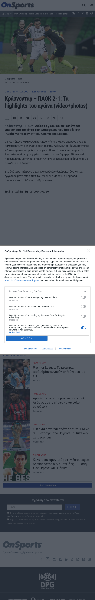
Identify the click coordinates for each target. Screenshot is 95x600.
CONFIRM (26, 338)
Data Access (47, 349)
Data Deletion (30, 349)
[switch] (83, 297)
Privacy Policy (64, 349)
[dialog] (47, 300)
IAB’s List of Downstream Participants (21, 280)
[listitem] (47, 291)
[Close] (89, 251)
